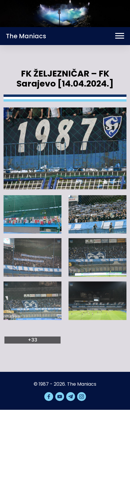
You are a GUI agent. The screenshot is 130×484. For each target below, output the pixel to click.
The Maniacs (26, 36)
